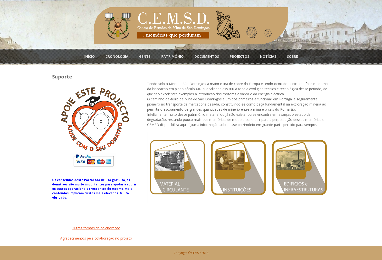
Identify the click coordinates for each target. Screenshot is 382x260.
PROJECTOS (239, 56)
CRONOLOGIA (116, 56)
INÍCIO (89, 56)
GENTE (145, 56)
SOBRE (292, 56)
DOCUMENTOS (206, 56)
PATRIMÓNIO (172, 56)
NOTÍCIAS (268, 56)
